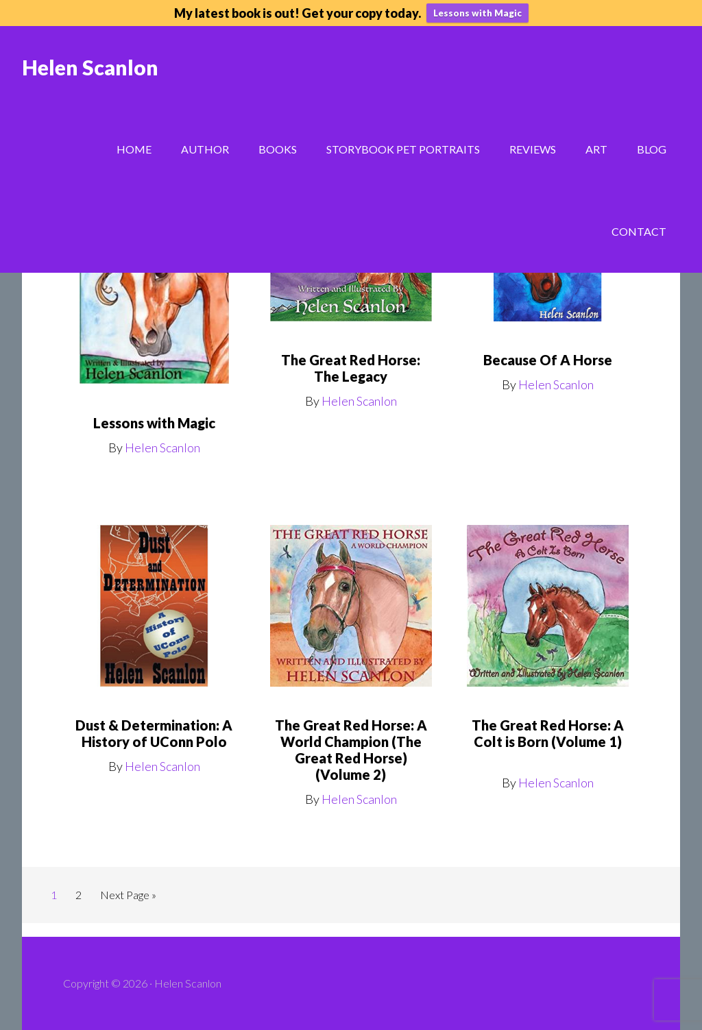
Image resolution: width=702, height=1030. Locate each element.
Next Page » (128, 894)
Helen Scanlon (90, 67)
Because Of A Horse (547, 360)
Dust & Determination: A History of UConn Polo (153, 733)
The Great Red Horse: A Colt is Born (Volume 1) (548, 733)
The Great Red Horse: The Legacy (350, 368)
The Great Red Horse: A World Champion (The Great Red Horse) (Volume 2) (351, 750)
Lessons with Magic (477, 13)
